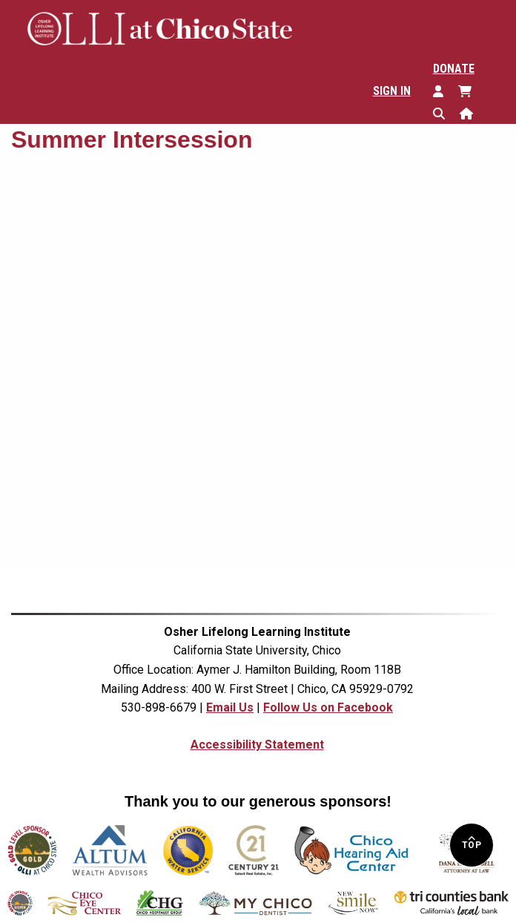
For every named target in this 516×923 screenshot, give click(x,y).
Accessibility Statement (257, 745)
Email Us (230, 707)
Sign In (392, 91)
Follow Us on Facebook (328, 707)
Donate (453, 69)
